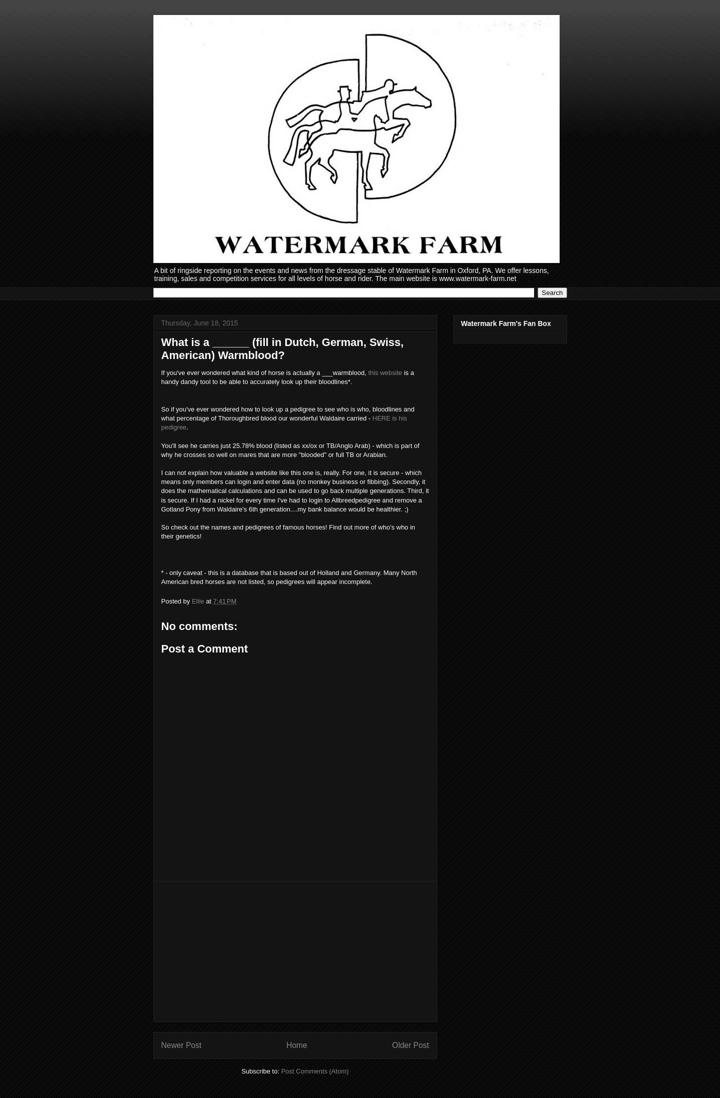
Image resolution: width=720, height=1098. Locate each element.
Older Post (410, 1045)
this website (385, 372)
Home (296, 1045)
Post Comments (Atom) (315, 1071)
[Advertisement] (295, 951)
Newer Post (181, 1045)
